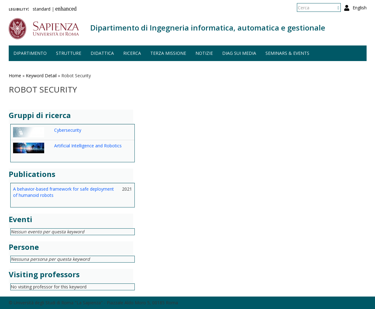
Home (15, 75)
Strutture (68, 53)
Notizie (204, 53)
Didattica (102, 53)
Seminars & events (287, 53)
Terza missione (168, 53)
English (360, 8)
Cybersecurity (67, 130)
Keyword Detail (41, 75)
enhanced (66, 9)
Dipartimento (30, 53)
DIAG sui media (239, 53)
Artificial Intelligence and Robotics (88, 146)
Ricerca (132, 53)
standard (41, 9)
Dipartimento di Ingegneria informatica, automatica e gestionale (207, 27)
